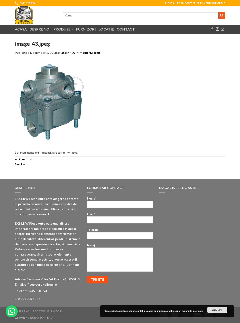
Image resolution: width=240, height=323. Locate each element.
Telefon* (120, 235)
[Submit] (221, 15)
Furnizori (86, 29)
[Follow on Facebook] (212, 29)
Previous (23, 159)
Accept (217, 310)
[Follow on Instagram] (217, 29)
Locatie (106, 29)
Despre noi (40, 29)
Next (20, 164)
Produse (63, 29)
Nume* (120, 204)
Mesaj (120, 259)
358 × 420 (68, 52)
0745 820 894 (37, 291)
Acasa (21, 29)
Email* (120, 219)
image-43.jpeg (89, 52)
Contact (126, 29)
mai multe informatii (192, 311)
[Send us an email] (222, 29)
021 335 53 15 (31, 299)
